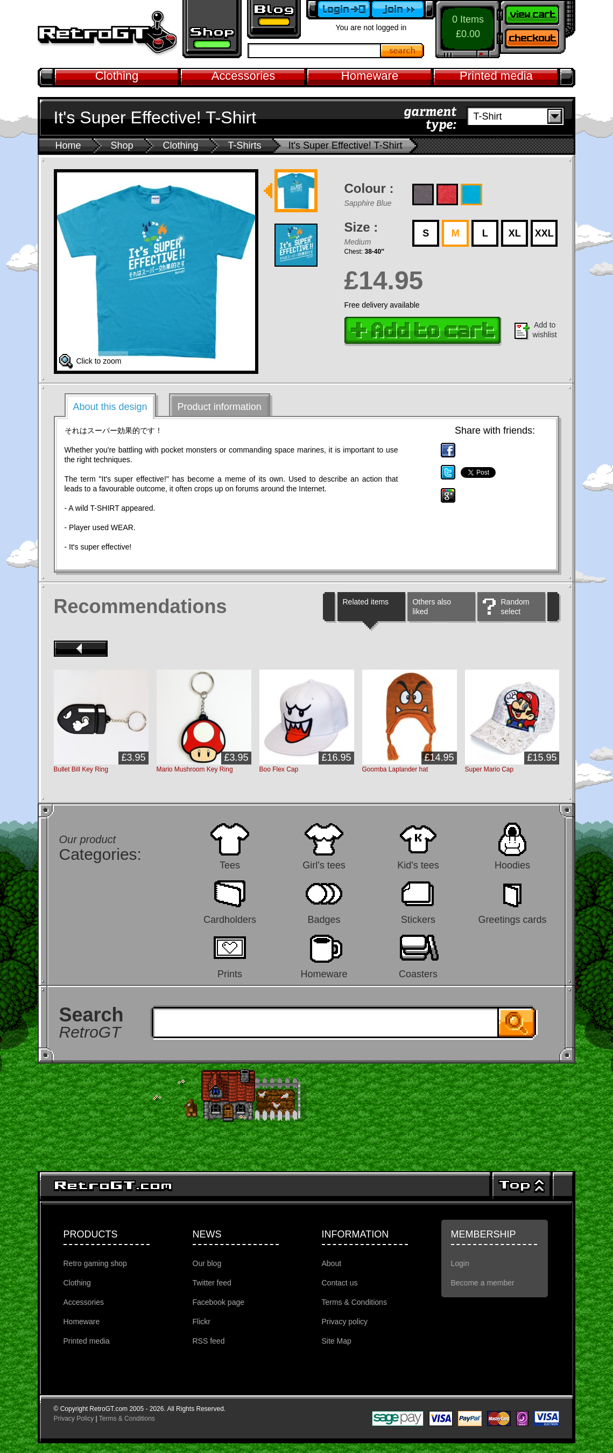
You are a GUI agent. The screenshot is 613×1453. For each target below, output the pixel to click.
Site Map (336, 1341)
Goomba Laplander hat (395, 769)
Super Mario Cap (489, 769)
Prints (229, 974)
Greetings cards (512, 919)
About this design (110, 406)
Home (68, 145)
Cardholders (229, 919)
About (332, 1263)
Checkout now (537, 40)
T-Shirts (245, 145)
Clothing (117, 75)
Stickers (418, 919)
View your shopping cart (537, 13)
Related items (365, 601)
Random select (515, 606)
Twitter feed (212, 1282)
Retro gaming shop (212, 29)
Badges (323, 919)
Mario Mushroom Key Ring (195, 769)
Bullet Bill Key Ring (81, 769)
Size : (361, 227)
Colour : (369, 188)
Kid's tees (418, 865)
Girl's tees (323, 865)
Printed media (496, 75)
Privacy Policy (74, 1418)
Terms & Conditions (354, 1302)
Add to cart (423, 331)
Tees (230, 865)
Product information (220, 406)
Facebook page (219, 1302)
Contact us (340, 1282)
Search (402, 50)
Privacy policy (345, 1321)
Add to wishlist (545, 330)
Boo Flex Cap (279, 769)
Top (521, 1185)
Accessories (244, 75)
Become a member (403, 9)
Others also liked (431, 606)
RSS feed (209, 1341)
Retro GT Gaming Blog (274, 19)
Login (460, 1263)
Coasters (418, 974)
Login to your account (338, 9)
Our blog (207, 1263)
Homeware (369, 75)
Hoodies (512, 865)
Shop (122, 145)
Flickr (201, 1321)
